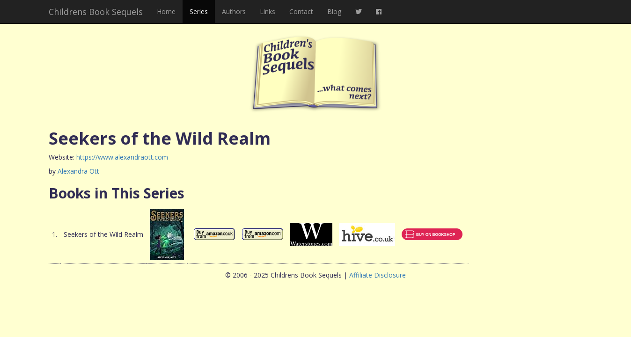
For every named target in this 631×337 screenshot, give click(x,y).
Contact (301, 11)
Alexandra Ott (78, 171)
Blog (334, 11)
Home (166, 11)
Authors (234, 11)
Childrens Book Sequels (96, 11)
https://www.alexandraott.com (122, 157)
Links (267, 11)
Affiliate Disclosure (377, 275)
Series (199, 11)
